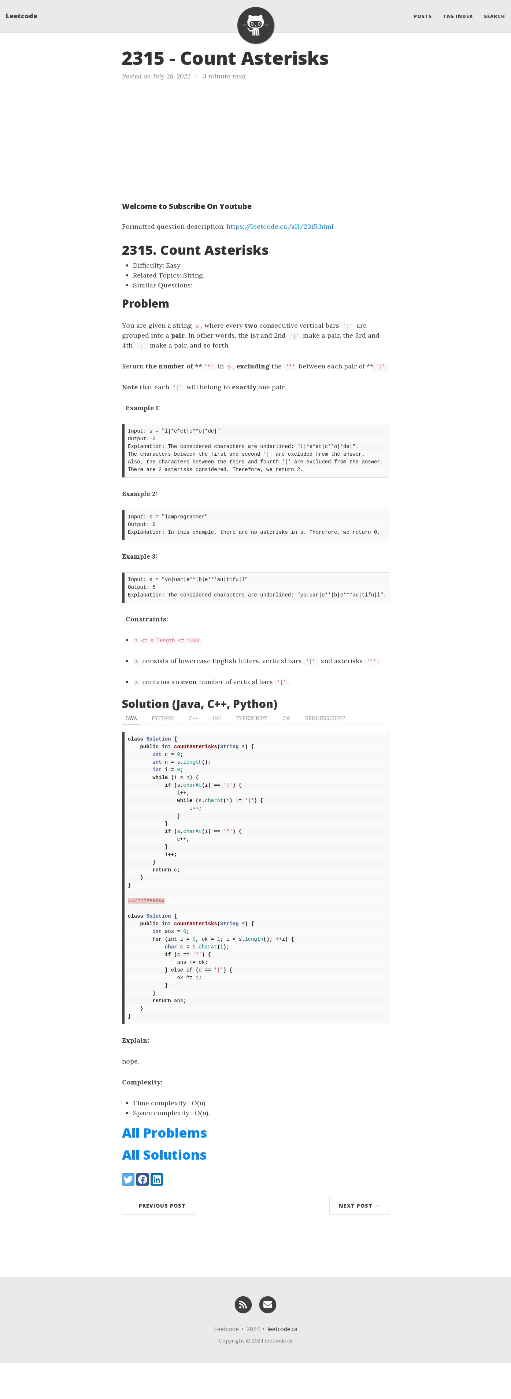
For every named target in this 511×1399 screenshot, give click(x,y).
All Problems (164, 1169)
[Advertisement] (255, 139)
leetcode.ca (282, 1365)
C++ (193, 727)
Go (217, 727)
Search (494, 16)
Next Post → (359, 1241)
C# (286, 727)
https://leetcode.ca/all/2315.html (280, 226)
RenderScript (325, 727)
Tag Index (458, 16)
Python (163, 727)
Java (131, 727)
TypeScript (252, 727)
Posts (423, 16)
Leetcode (21, 16)
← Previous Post (159, 1241)
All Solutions (164, 1191)
